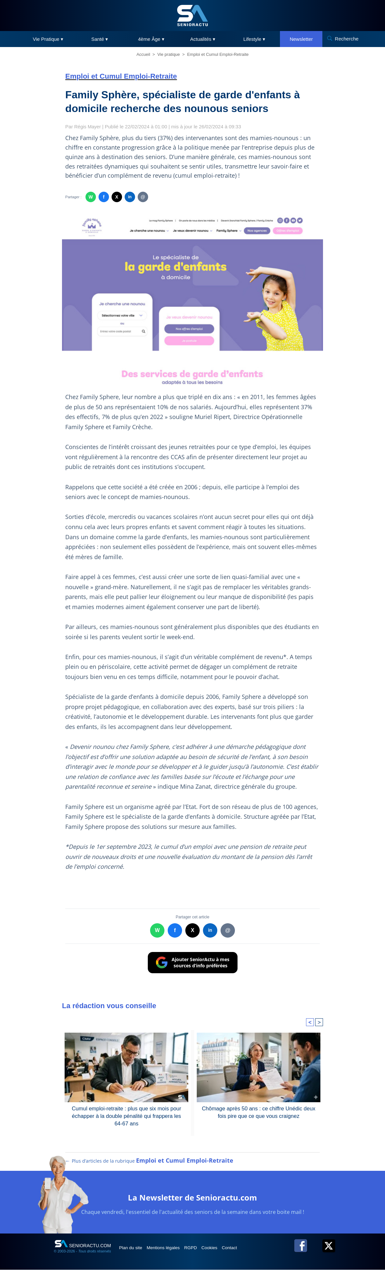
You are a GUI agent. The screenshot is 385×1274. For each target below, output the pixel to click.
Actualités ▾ (202, 39)
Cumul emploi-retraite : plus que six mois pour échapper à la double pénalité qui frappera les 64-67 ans (126, 1115)
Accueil (143, 54)
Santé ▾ (99, 39)
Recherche (347, 38)
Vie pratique (168, 54)
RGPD (201, 1251)
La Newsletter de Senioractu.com (192, 1201)
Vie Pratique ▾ (48, 39)
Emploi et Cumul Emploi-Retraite (218, 54)
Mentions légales (170, 1251)
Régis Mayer (88, 126)
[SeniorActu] (192, 15)
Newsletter (301, 39)
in (129, 197)
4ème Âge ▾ (151, 39)
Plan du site (133, 1251)
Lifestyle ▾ (254, 39)
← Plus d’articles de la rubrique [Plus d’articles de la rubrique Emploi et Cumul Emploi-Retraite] (149, 1165)
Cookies (224, 1251)
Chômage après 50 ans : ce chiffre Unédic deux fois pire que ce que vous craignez (259, 1111)
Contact (247, 1251)
